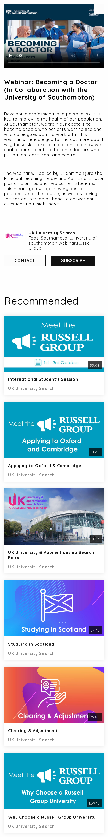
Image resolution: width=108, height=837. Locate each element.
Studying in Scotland (31, 644)
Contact (25, 260)
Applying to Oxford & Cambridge (44, 465)
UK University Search (52, 232)
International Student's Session (43, 379)
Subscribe (73, 260)
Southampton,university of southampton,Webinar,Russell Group (63, 243)
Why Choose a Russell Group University (52, 817)
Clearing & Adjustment (33, 730)
